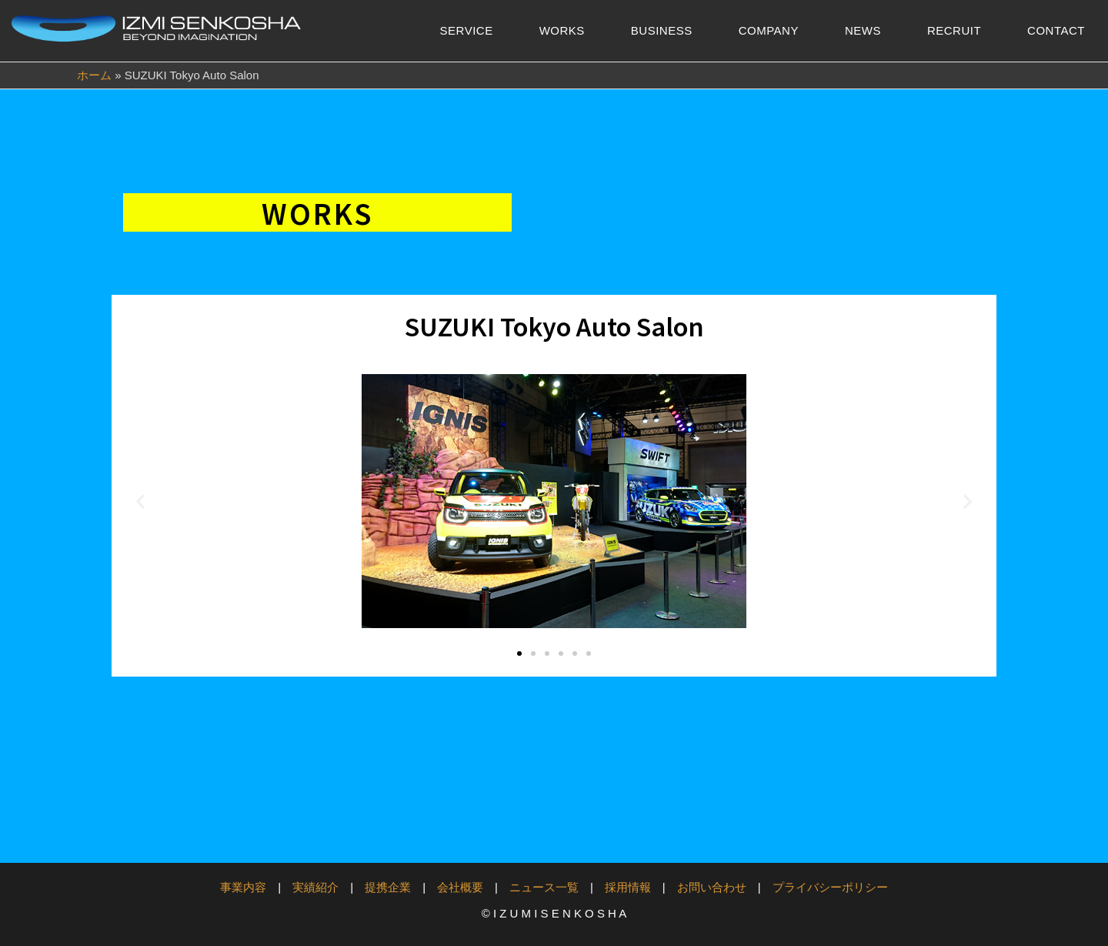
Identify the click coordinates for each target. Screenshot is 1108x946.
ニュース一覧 (544, 887)
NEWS (863, 30)
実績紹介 (315, 887)
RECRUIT (954, 30)
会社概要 (460, 887)
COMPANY (769, 30)
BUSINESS (661, 30)
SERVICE (466, 30)
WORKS (562, 30)
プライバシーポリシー (830, 887)
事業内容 (243, 887)
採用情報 (628, 887)
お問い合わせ (711, 887)
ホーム (94, 75)
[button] (140, 501)
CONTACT (1056, 30)
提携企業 (388, 887)
